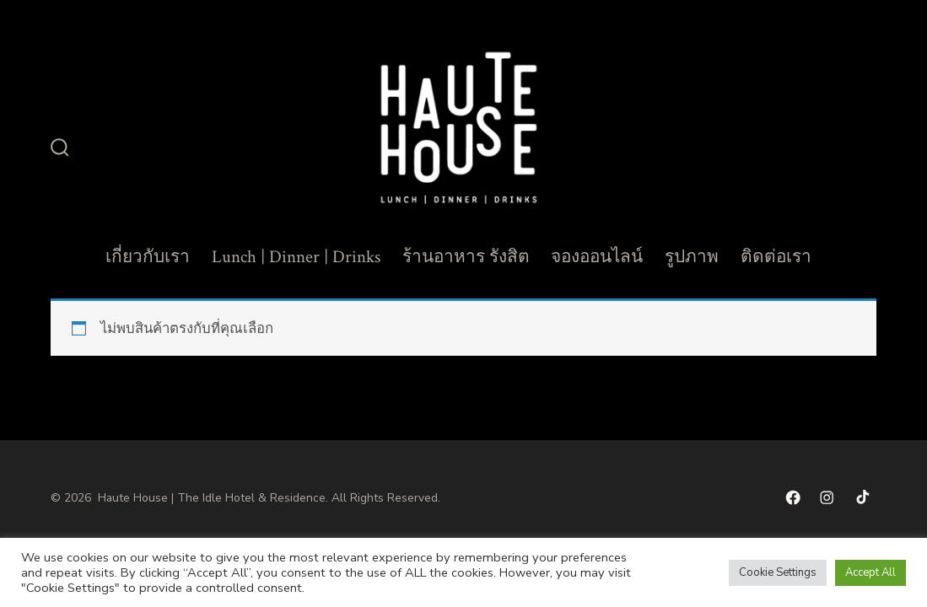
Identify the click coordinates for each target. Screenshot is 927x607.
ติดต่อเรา (776, 256)
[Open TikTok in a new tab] (861, 497)
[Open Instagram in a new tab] (826, 497)
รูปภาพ (692, 256)
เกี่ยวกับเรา (147, 256)
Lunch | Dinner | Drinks (296, 256)
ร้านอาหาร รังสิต (466, 256)
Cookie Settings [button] (778, 572)
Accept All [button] (870, 572)
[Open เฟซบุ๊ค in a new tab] (793, 497)
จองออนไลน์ (597, 256)
